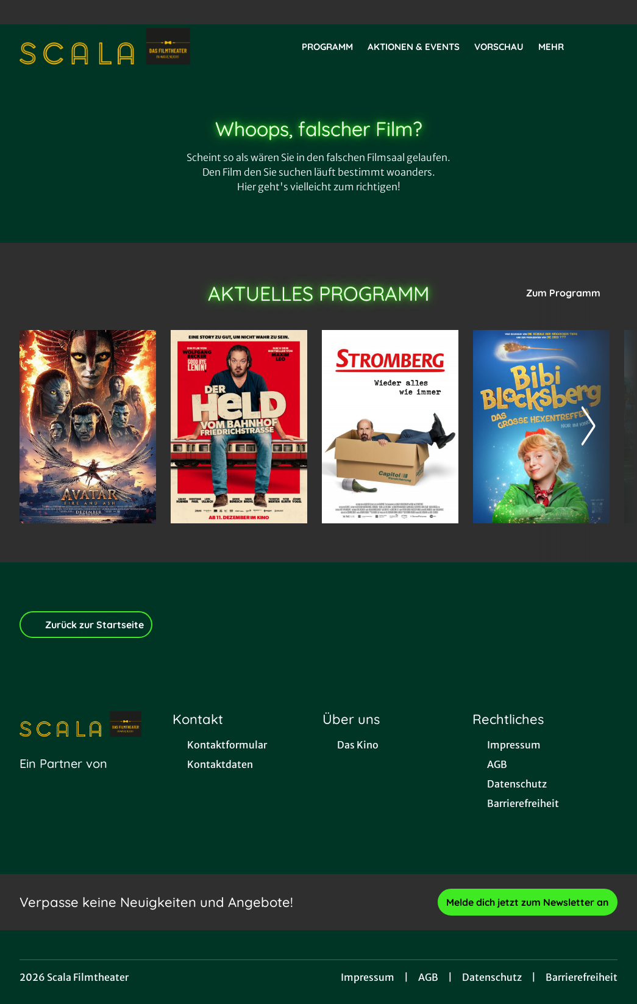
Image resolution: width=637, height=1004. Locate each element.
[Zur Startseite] (105, 46)
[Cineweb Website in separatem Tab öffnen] (63, 778)
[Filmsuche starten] (605, 46)
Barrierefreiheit (581, 977)
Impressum (367, 977)
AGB (428, 977)
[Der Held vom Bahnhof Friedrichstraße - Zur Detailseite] (239, 426)
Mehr (558, 47)
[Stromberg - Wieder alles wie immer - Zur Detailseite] (390, 426)
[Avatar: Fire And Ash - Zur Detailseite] (88, 426)
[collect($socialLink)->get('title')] (22, 12)
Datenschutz (492, 977)
